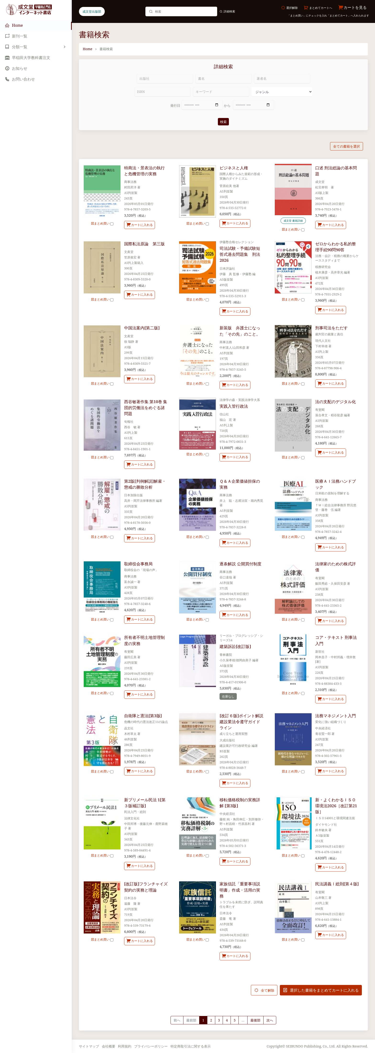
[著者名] (282, 78)
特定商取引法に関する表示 (191, 1046)
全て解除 (264, 990)
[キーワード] (221, 91)
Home (87, 49)
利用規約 (124, 1046)
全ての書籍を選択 (346, 146)
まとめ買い (102, 223)
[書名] (223, 78)
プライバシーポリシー (151, 1046)
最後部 (255, 1020)
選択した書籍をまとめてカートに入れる (321, 990)
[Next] (269, 1020)
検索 (223, 121)
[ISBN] (162, 91)
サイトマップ (89, 1046)
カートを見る (352, 7)
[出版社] (165, 78)
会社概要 (108, 1046)
